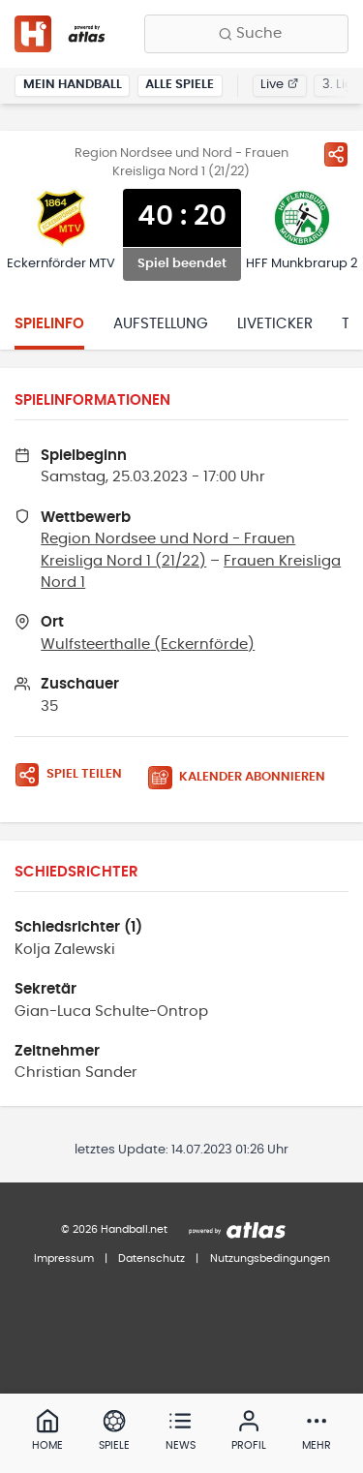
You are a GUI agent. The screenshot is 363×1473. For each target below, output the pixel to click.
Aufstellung (160, 324)
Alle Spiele (179, 84)
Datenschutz (151, 1258)
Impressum (64, 1258)
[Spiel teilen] (336, 154)
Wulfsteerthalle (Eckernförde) (148, 644)
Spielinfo (49, 324)
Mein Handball (72, 84)
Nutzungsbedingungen (270, 1258)
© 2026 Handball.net (114, 1229)
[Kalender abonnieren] (244, 778)
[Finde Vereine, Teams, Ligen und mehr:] (246, 34)
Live (279, 85)
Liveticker (275, 324)
